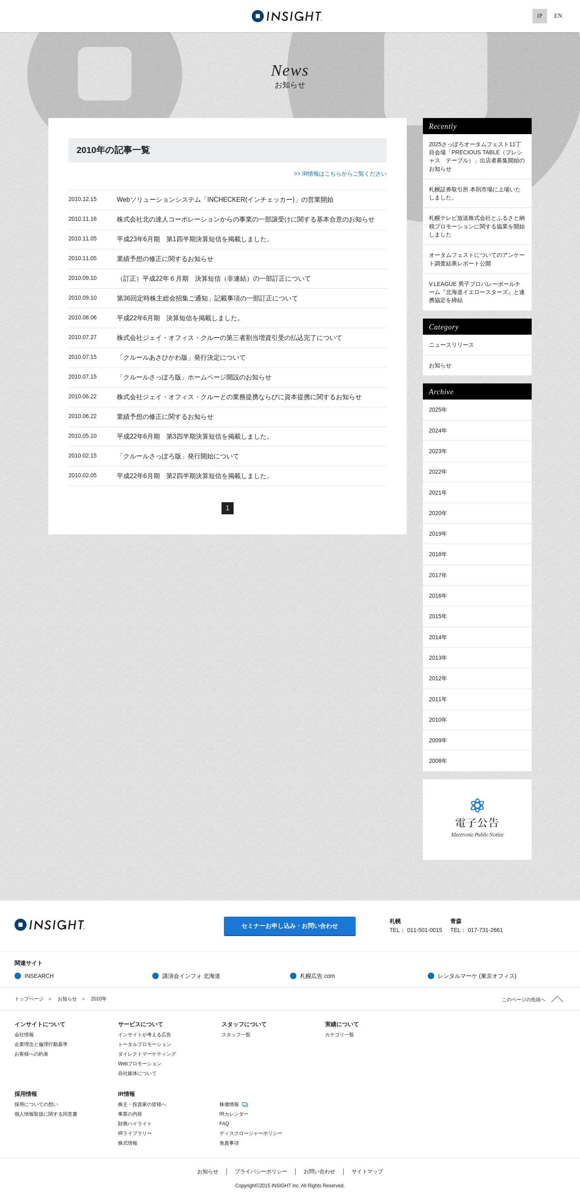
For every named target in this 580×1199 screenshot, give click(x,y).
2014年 (438, 637)
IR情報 (126, 1094)
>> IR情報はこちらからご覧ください (340, 173)
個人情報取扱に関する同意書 (45, 1114)
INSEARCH (39, 976)
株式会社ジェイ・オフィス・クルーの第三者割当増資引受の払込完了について (229, 337)
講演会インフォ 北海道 (191, 976)
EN (558, 16)
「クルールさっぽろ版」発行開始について (178, 456)
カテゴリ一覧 (339, 1034)
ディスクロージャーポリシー (251, 1133)
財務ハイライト (135, 1124)
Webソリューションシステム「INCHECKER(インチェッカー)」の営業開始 (225, 199)
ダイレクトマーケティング (147, 1054)
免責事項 (229, 1143)
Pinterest (521, 16)
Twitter (471, 16)
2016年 (438, 595)
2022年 (438, 471)
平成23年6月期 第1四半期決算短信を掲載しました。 (195, 239)
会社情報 (24, 1034)
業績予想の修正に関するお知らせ (165, 258)
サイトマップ (367, 1171)
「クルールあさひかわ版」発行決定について (181, 357)
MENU (18, 16)
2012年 (438, 678)
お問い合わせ (319, 1171)
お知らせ (440, 365)
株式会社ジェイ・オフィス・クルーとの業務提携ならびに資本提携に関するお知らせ (239, 396)
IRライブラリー (135, 1133)
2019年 (438, 533)
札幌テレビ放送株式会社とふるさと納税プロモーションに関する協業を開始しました (477, 226)
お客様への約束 (31, 1054)
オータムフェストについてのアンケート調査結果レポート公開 (477, 259)
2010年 (438, 720)
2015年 (438, 616)
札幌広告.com (317, 976)
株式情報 (127, 1143)
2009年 (438, 740)
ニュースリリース (451, 345)
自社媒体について (137, 1073)
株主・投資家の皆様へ (142, 1104)
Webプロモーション (140, 1063)
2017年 (438, 575)
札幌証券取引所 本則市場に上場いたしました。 (475, 193)
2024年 (438, 430)
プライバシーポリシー (261, 1171)
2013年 (438, 657)
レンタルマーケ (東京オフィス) (477, 976)
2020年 (438, 513)
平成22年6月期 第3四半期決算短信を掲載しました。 (195, 436)
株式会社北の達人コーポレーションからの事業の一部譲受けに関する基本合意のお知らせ (246, 219)
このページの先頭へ (523, 999)
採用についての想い (36, 1104)
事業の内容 (130, 1114)
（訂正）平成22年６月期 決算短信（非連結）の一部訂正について (214, 278)
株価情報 (234, 1104)
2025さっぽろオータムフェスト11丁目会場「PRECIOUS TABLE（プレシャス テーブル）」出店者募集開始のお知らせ (477, 156)
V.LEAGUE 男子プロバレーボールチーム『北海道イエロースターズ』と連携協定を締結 (477, 292)
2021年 (438, 492)
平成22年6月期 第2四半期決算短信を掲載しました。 (195, 475)
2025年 (438, 409)
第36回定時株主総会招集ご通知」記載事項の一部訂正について (207, 298)
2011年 (438, 699)
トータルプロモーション (144, 1044)
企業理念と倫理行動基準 (41, 1044)
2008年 (438, 761)
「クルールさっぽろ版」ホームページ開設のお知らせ (194, 377)
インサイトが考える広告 (144, 1034)
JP (540, 16)
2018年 (438, 554)
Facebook (488, 16)
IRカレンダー (234, 1114)
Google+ (504, 16)
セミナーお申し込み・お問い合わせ (289, 925)
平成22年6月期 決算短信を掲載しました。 (180, 318)
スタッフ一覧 (236, 1034)
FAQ (224, 1124)
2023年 (438, 451)
